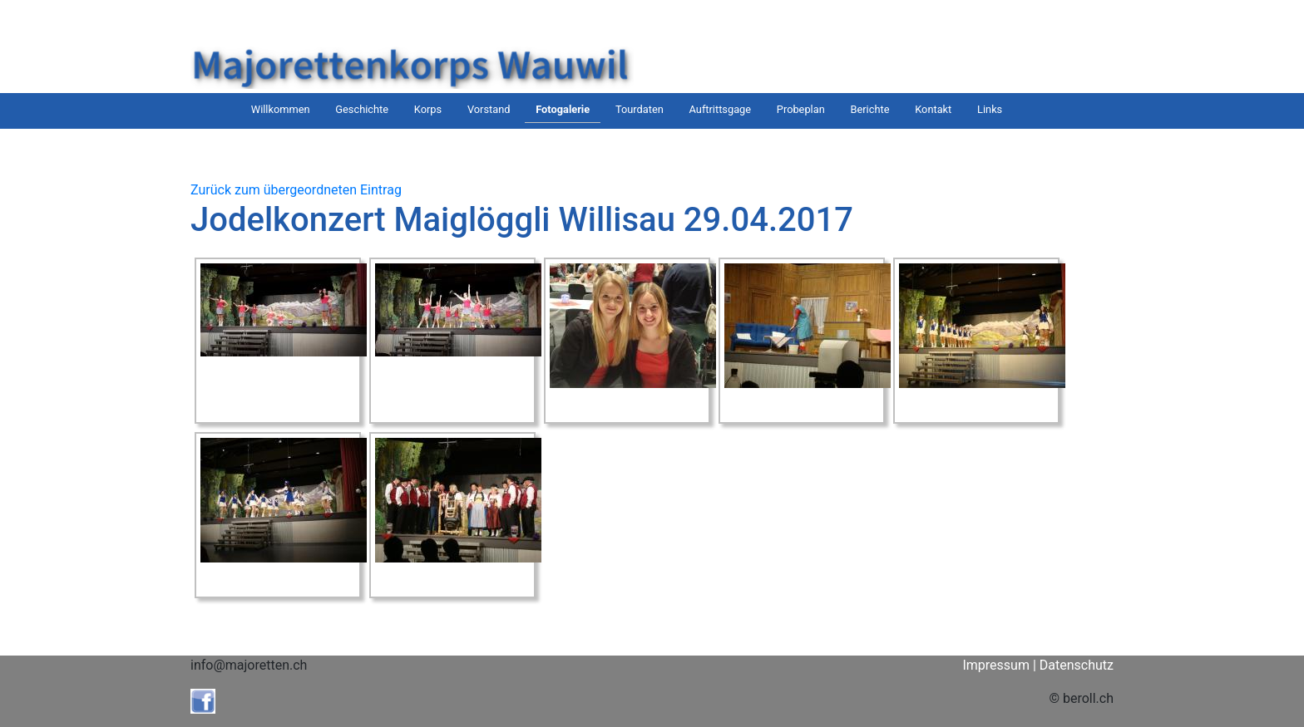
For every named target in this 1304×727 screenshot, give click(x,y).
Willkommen (280, 109)
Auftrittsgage (720, 109)
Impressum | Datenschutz (1038, 665)
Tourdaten (639, 109)
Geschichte (361, 109)
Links (989, 109)
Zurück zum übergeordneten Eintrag (296, 190)
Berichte (870, 109)
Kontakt (933, 109)
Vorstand (489, 109)
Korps (428, 109)
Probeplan (801, 109)
